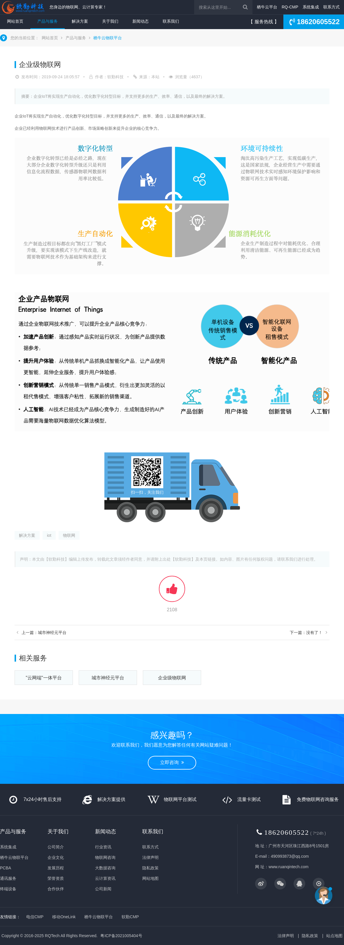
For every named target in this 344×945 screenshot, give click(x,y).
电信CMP (34, 916)
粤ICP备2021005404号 (121, 935)
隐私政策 (150, 868)
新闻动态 (140, 21)
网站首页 (15, 21)
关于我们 (110, 21)
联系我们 (171, 21)
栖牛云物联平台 (107, 37)
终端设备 (8, 889)
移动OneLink (64, 916)
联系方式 (331, 7)
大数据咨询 (105, 868)
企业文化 (56, 857)
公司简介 (56, 847)
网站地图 (150, 878)
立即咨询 (172, 762)
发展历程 (56, 868)
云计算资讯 (105, 878)
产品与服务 (47, 21)
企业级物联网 (172, 677)
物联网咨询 (105, 857)
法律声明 (150, 857)
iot (49, 535)
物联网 (69, 535)
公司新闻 (103, 889)
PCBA (5, 868)
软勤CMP (130, 916)
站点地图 (334, 935)
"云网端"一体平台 (44, 677)
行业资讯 (103, 847)
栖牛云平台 (267, 7)
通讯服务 (8, 878)
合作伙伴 (56, 889)
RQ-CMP (290, 7)
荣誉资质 (56, 878)
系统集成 (311, 7)
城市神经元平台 (108, 677)
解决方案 (80, 21)
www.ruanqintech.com (288, 866)
